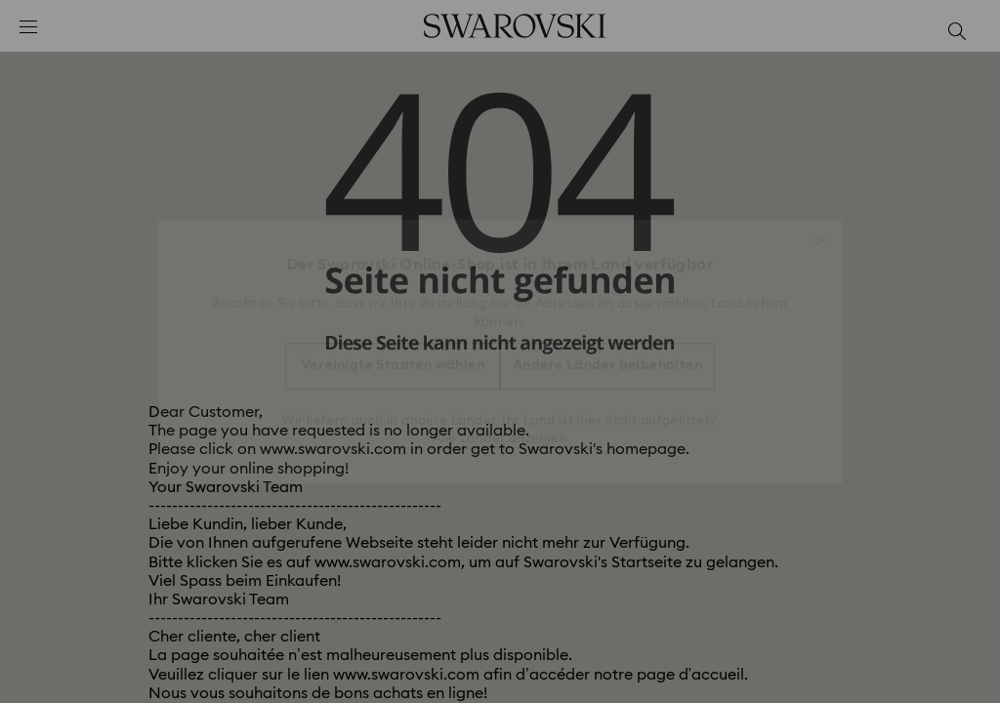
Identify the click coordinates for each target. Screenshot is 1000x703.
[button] (821, 229)
